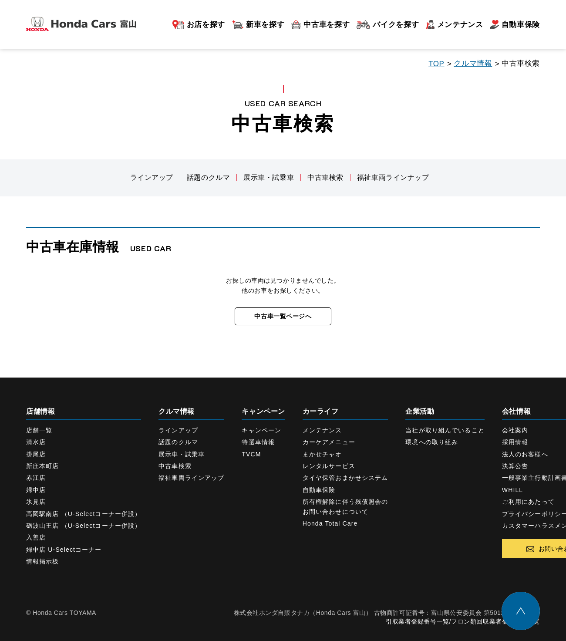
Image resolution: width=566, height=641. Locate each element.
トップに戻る (521, 611)
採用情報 (515, 442)
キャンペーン (261, 430)
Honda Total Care (330, 523)
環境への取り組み (431, 442)
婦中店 (36, 489)
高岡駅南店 (83, 513)
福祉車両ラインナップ (393, 177)
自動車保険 (319, 489)
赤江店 (36, 477)
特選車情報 (258, 442)
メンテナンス (322, 430)
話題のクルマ (208, 177)
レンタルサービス (329, 465)
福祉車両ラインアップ (191, 477)
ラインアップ (151, 177)
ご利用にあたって (528, 501)
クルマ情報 (473, 63)
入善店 (36, 537)
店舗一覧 (39, 430)
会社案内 (515, 430)
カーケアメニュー (329, 442)
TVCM (251, 454)
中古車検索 (325, 177)
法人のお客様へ (525, 454)
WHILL (512, 489)
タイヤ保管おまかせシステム (345, 477)
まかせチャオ (322, 454)
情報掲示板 (42, 561)
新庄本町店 (42, 465)
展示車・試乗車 (268, 177)
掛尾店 (36, 454)
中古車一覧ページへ (282, 316)
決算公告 (515, 465)
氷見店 (36, 501)
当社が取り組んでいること (444, 430)
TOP (436, 64)
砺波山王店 (83, 525)
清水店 (36, 442)
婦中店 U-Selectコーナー (64, 549)
